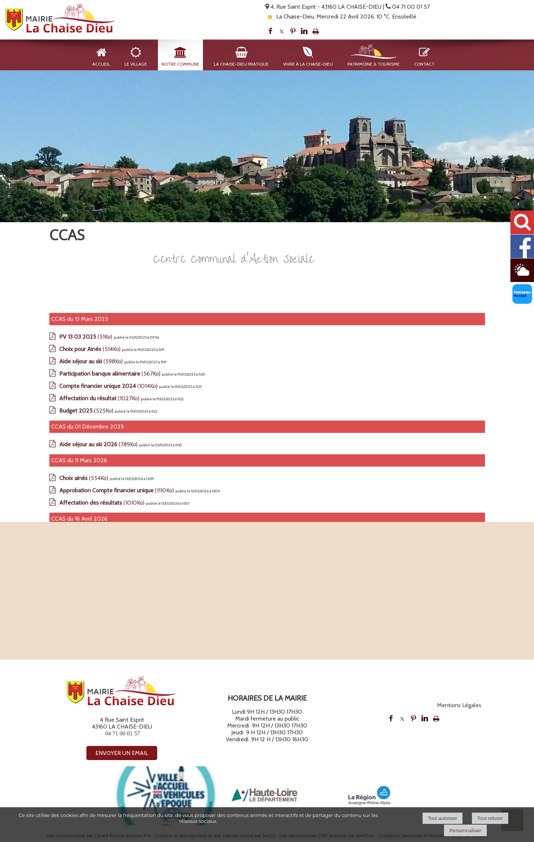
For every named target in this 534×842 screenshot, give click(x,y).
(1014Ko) (109, 503)
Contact (424, 64)
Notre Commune (180, 64)
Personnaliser (465, 830)
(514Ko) (90, 466)
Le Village (136, 64)
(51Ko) (86, 454)
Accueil (101, 64)
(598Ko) (91, 479)
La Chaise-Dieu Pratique (241, 64)
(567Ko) (110, 491)
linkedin (304, 31)
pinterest (293, 31)
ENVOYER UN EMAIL (121, 753)
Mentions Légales (459, 705)
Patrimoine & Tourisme (373, 64)
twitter (282, 31)
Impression (315, 31)
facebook (270, 31)
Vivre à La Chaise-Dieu (308, 64)
